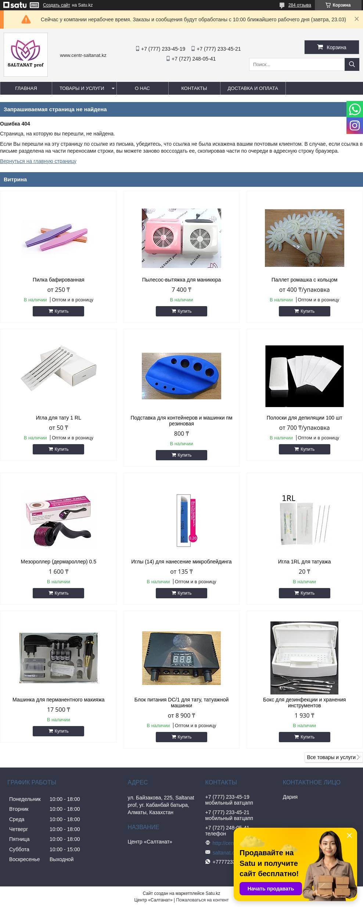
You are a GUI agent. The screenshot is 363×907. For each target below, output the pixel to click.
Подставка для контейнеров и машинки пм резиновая (181, 421)
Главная (26, 88)
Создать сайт (56, 5)
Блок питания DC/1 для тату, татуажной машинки (181, 702)
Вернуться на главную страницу (38, 161)
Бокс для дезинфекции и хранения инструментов (304, 702)
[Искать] (352, 64)
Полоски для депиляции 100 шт (304, 418)
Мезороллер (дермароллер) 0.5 (58, 562)
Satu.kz (212, 893)
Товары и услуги (82, 88)
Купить (62, 311)
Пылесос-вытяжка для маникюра (181, 280)
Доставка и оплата (253, 88)
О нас (142, 88)
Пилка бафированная (58, 280)
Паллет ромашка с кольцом (305, 280)
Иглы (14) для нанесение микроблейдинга (181, 562)
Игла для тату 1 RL (58, 418)
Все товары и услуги (331, 757)
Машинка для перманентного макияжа (58, 700)
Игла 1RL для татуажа (304, 562)
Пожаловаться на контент (202, 900)
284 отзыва (299, 5)
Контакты (194, 88)
